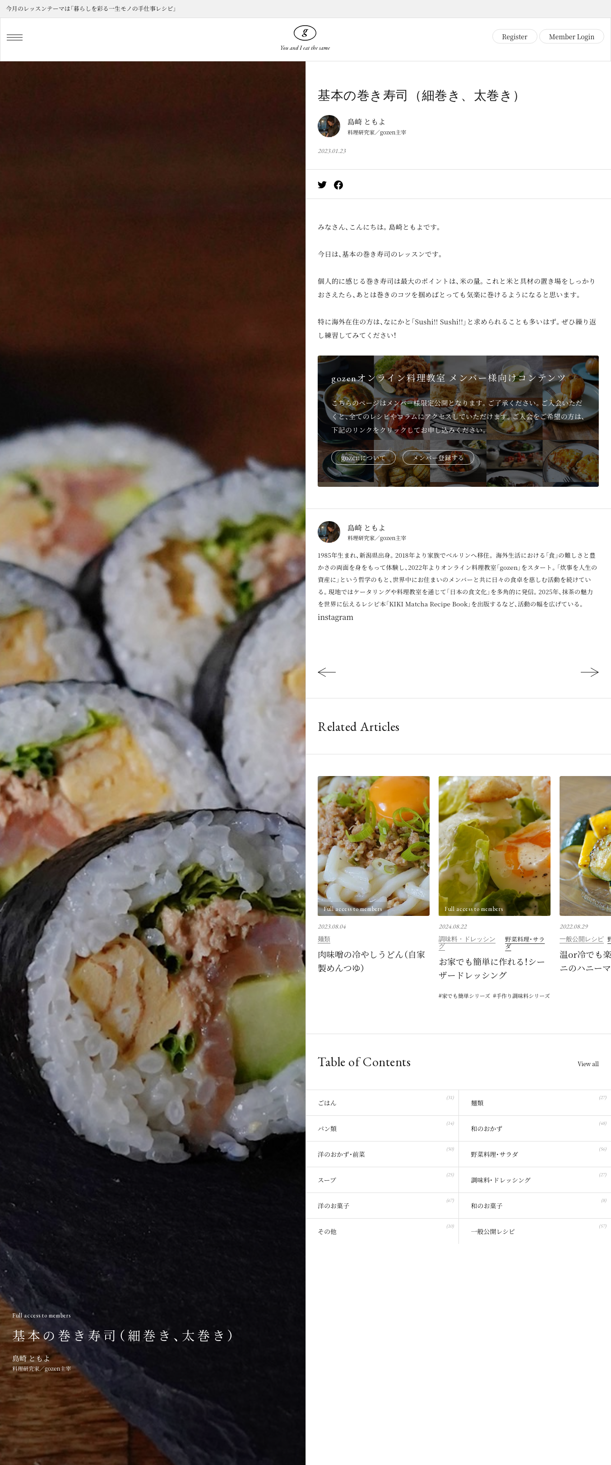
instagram (335, 617)
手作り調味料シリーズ (523, 995)
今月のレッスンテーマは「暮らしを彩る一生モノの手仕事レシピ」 (91, 8)
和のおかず (538, 1125)
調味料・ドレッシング (467, 942)
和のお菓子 (538, 1202)
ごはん (385, 1099)
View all (588, 1064)
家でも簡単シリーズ (466, 995)
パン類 (385, 1125)
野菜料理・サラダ (525, 942)
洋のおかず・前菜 (385, 1151)
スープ (385, 1176)
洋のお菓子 (385, 1202)
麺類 (324, 939)
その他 (385, 1228)
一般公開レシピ (582, 939)
